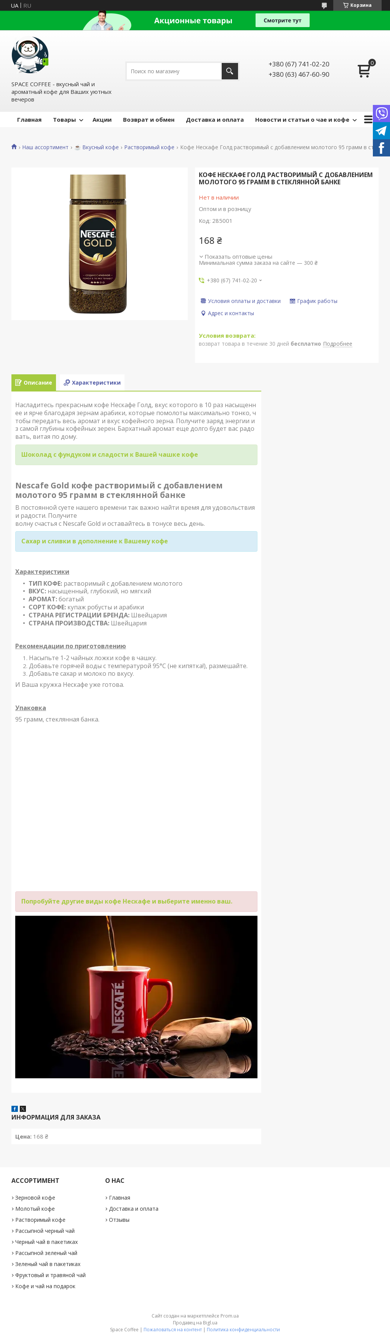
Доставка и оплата (215, 119)
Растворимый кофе (149, 147)
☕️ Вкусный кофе (96, 147)
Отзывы (119, 1219)
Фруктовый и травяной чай (50, 1275)
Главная (29, 119)
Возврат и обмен (148, 119)
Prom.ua (230, 1316)
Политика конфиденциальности (243, 1329)
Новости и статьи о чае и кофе (302, 119)
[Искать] (230, 71)
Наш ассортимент (45, 147)
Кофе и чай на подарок (45, 1286)
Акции (102, 119)
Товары (64, 119)
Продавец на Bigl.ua (195, 1322)
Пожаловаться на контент (173, 1329)
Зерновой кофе (35, 1197)
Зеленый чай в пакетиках (47, 1264)
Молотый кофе (35, 1208)
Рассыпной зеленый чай (46, 1252)
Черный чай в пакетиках (46, 1241)
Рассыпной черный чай (45, 1230)
